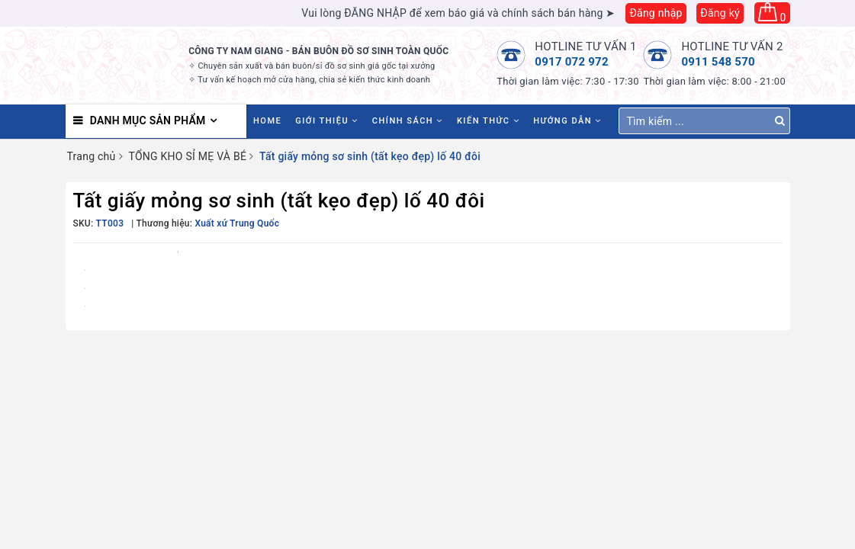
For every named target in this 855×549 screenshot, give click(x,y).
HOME (267, 121)
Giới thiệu (326, 121)
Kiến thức (488, 121)
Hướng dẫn (567, 121)
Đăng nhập (655, 13)
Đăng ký (720, 13)
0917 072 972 (572, 62)
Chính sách (407, 121)
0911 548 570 (718, 62)
